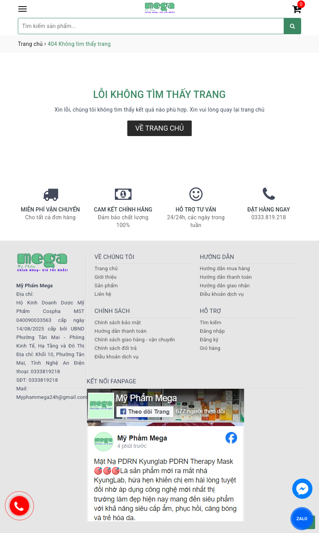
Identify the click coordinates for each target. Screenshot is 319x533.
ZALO (301, 518)
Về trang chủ (159, 128)
